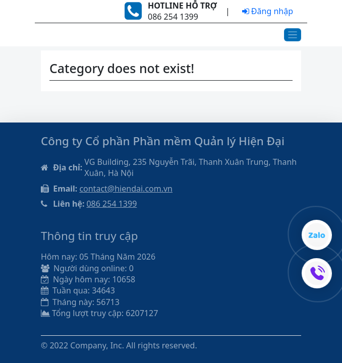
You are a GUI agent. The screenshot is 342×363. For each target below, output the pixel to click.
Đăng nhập (267, 11)
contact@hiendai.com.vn (126, 188)
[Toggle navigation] (293, 35)
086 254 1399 (111, 203)
